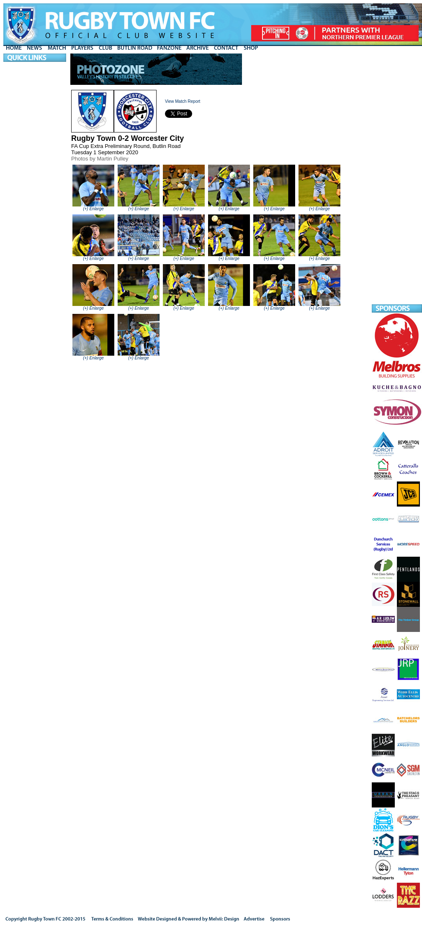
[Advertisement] (397, 178)
